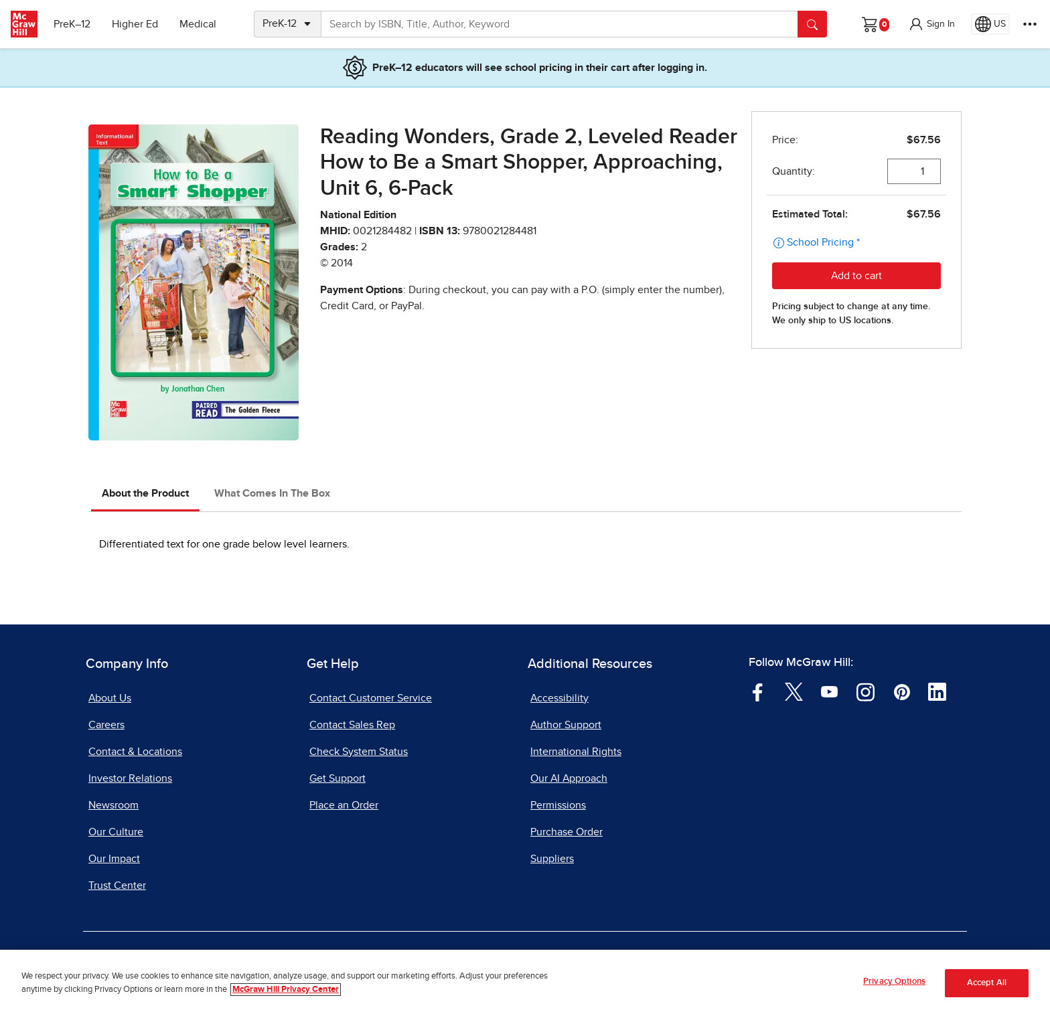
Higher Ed (135, 24)
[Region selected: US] (990, 24)
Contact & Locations (135, 751)
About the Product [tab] (145, 493)
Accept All (986, 983)
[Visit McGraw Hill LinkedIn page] (937, 691)
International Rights (575, 751)
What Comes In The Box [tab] (272, 493)
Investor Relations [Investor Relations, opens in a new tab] (130, 778)
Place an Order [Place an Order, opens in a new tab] (343, 805)
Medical (197, 24)
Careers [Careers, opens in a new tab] (106, 724)
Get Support (337, 778)
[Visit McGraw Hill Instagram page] (865, 691)
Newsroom (113, 805)
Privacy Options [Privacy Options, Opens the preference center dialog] (894, 981)
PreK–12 (72, 24)
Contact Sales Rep (352, 724)
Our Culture (115, 832)
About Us (109, 698)
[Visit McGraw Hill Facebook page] (758, 691)
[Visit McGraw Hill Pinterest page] (902, 691)
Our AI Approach (568, 778)
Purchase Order (566, 832)
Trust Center (117, 885)
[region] (525, 983)
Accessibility (559, 698)
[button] (931, 24)
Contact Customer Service (370, 698)
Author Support (565, 724)
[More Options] (1030, 24)
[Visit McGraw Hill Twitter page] (794, 691)
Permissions (558, 805)
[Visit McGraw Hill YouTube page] (829, 691)
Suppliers (552, 858)
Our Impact (114, 858)
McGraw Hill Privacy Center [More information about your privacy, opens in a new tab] (285, 989)
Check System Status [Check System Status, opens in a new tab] (358, 751)
